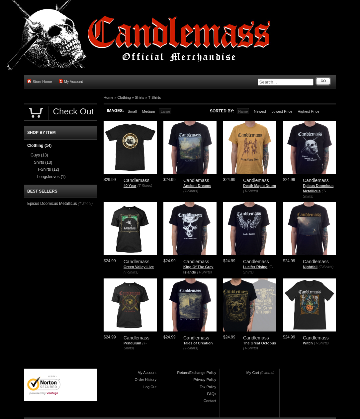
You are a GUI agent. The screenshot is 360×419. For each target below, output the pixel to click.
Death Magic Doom (259, 186)
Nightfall (310, 267)
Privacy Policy (205, 380)
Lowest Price (281, 111)
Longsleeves (51, 176)
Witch (308, 343)
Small (132, 111)
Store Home (39, 81)
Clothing (124, 97)
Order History (145, 380)
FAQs (211, 394)
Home (108, 97)
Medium (148, 111)
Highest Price (308, 111)
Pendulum (132, 343)
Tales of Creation (198, 343)
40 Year (130, 186)
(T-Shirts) (144, 186)
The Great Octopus (259, 343)
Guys (39, 155)
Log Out (149, 387)
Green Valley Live (139, 267)
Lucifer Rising (255, 267)
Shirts (139, 97)
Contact (210, 401)
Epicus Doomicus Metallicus (52, 203)
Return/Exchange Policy (196, 373)
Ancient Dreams (197, 186)
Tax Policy (208, 387)
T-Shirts (154, 97)
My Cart (252, 373)
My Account (71, 81)
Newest (260, 111)
